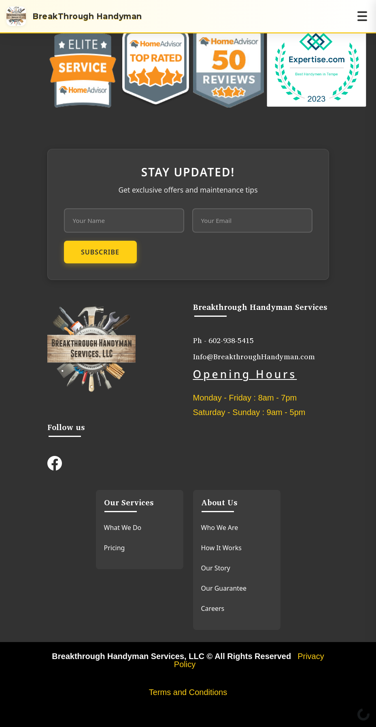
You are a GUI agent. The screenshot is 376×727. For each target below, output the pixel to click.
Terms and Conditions (188, 692)
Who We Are (219, 527)
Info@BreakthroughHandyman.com (254, 356)
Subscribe (100, 252)
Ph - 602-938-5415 (223, 340)
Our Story (215, 568)
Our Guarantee (224, 588)
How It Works (221, 547)
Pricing (114, 547)
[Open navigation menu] (362, 16)
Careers (213, 608)
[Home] (74, 16)
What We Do (123, 527)
